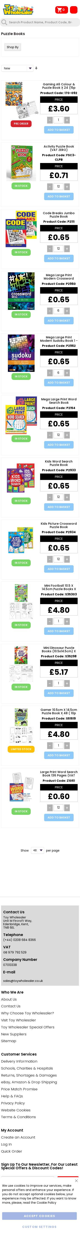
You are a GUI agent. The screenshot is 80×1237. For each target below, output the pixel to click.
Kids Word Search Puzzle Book (59, 463)
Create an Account (18, 1137)
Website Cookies (16, 1110)
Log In (6, 1144)
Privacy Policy (13, 1103)
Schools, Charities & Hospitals (27, 1068)
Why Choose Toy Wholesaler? (27, 1013)
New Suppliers (13, 1034)
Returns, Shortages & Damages (29, 1075)
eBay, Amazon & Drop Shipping (29, 1082)
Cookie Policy (46, 1202)
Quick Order (11, 1151)
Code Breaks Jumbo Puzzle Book (59, 215)
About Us (9, 999)
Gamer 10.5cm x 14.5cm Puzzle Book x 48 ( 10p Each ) (59, 711)
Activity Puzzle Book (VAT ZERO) (59, 148)
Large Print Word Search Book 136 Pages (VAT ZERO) (59, 773)
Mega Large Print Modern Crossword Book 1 (59, 277)
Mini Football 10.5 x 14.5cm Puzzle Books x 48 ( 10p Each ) (59, 587)
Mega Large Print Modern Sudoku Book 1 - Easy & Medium (59, 339)
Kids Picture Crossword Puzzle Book (59, 525)
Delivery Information (19, 1061)
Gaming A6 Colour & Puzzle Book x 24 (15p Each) (59, 86)
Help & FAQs (12, 1096)
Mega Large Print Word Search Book (59, 401)
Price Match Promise (19, 1089)
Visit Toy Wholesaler (18, 1020)
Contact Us (10, 1006)
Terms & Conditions (18, 1116)
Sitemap (8, 1040)
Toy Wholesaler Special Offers (27, 1027)
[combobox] (40, 22)
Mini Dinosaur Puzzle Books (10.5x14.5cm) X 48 (59, 649)
